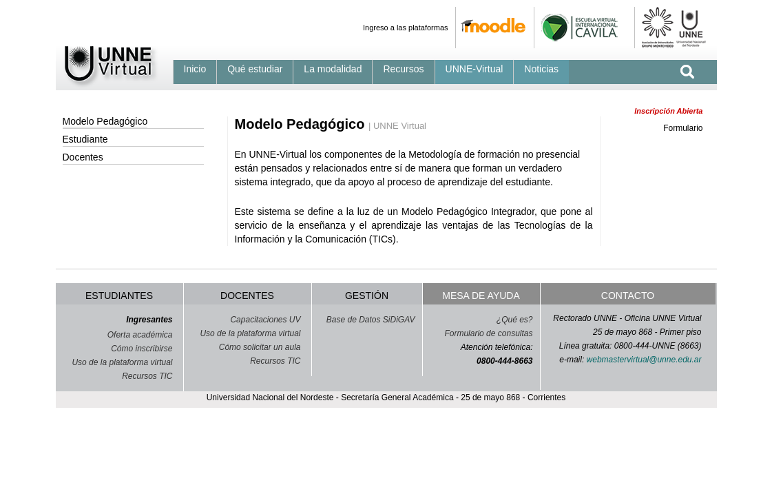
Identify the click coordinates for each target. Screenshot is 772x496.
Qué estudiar (254, 68)
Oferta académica (140, 335)
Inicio (195, 68)
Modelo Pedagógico (105, 121)
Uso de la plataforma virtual (122, 362)
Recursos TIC (147, 376)
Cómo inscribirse (141, 348)
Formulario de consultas (488, 333)
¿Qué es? (515, 319)
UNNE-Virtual (474, 68)
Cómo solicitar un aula (260, 347)
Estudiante (85, 139)
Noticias (541, 68)
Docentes (83, 157)
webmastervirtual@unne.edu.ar (644, 359)
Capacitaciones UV (265, 319)
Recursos (403, 68)
